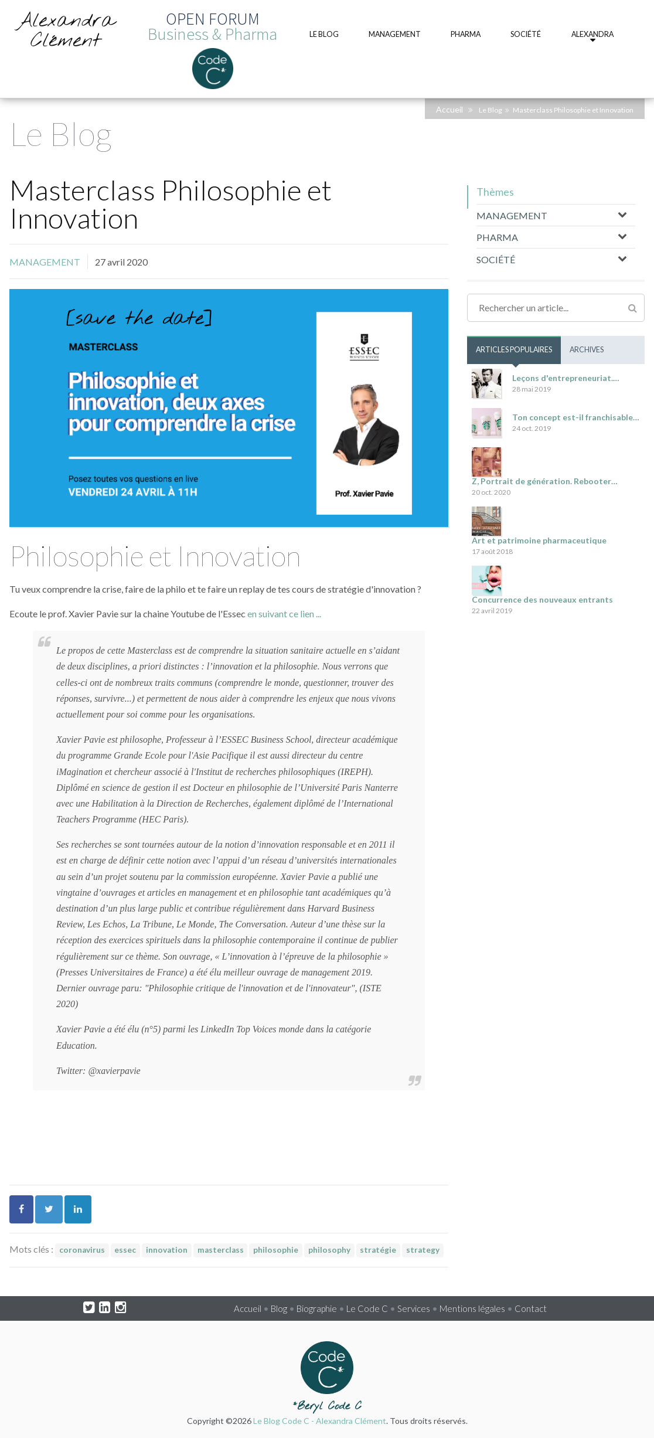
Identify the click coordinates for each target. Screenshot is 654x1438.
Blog (279, 1308)
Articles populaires (514, 349)
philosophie (275, 1250)
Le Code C (367, 1308)
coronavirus (82, 1250)
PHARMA (497, 237)
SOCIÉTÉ (495, 259)
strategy (423, 1250)
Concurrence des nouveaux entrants (542, 599)
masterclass (220, 1250)
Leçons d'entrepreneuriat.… (565, 378)
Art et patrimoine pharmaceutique (539, 540)
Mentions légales (472, 1308)
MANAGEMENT (44, 261)
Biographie (317, 1308)
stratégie (378, 1250)
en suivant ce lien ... (283, 613)
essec (125, 1250)
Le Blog (490, 110)
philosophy (329, 1250)
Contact (531, 1308)
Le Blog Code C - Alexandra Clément (319, 1421)
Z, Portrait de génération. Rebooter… (545, 481)
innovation (167, 1250)
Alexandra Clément (65, 31)
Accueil (449, 109)
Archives (587, 349)
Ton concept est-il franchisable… (575, 417)
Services (413, 1308)
